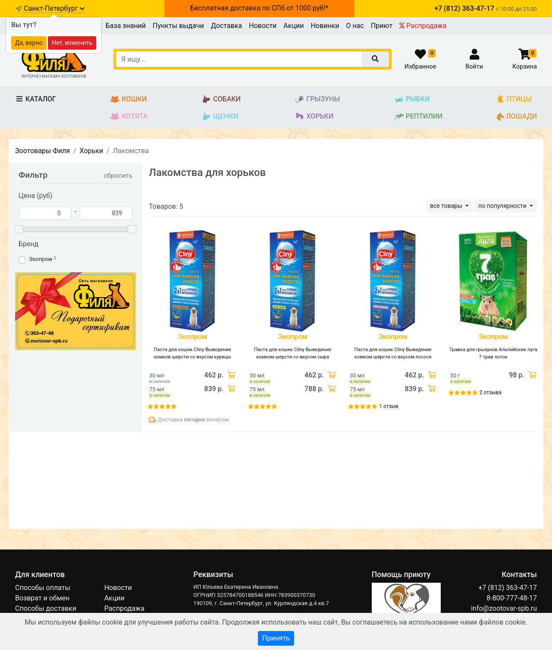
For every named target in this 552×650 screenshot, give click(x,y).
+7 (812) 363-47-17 (507, 588)
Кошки (128, 99)
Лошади (517, 116)
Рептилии (418, 116)
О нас (355, 26)
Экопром (40, 259)
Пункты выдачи (178, 26)
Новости (262, 26)
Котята (128, 116)
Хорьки (314, 116)
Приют (381, 26)
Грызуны (317, 99)
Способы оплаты (42, 588)
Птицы (514, 99)
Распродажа (422, 26)
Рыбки (412, 99)
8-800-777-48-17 (511, 598)
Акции (293, 26)
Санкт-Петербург (54, 8)
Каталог (35, 99)
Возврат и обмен (42, 598)
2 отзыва (491, 392)
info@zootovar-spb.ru (504, 608)
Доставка (226, 26)
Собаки (221, 99)
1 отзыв (388, 406)
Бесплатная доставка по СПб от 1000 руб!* (259, 8)
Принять (276, 638)
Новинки (324, 26)
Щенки (219, 116)
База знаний (126, 26)
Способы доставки (45, 608)
